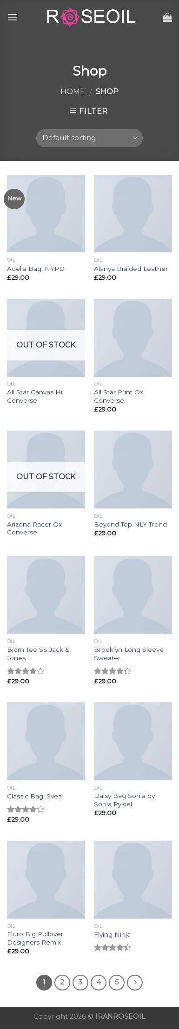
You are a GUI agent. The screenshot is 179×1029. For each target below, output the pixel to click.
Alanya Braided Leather (131, 268)
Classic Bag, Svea (34, 796)
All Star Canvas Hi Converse (34, 396)
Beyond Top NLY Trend (130, 524)
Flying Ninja (112, 934)
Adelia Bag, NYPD (36, 268)
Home (72, 91)
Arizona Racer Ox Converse (34, 528)
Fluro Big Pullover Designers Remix (35, 938)
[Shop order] (89, 138)
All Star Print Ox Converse (118, 396)
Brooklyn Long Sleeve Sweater (129, 654)
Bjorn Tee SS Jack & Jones (38, 654)
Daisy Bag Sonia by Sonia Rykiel (124, 800)
